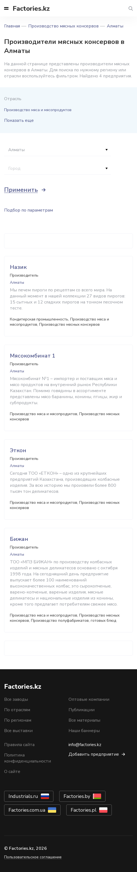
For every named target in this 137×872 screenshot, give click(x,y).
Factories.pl (83, 810)
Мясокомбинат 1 (32, 355)
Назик (18, 267)
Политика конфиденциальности (27, 758)
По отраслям (17, 710)
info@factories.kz (84, 745)
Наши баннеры (84, 731)
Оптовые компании (88, 699)
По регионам (17, 720)
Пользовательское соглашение (33, 857)
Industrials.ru (23, 796)
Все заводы (16, 699)
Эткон (18, 450)
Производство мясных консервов (63, 26)
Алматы (115, 26)
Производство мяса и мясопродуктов (38, 109)
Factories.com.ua (26, 810)
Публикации (81, 710)
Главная (12, 26)
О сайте (12, 772)
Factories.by (77, 796)
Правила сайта (19, 745)
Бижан (19, 539)
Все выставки (18, 731)
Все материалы (84, 720)
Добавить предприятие (93, 754)
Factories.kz (31, 8)
